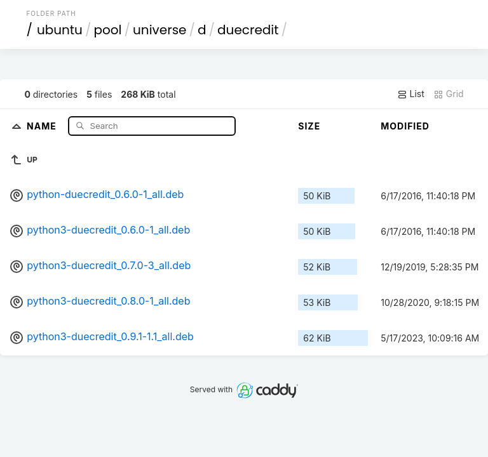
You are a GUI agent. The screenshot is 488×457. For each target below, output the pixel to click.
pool (107, 30)
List (410, 94)
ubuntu (60, 30)
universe (159, 30)
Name (43, 125)
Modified (405, 126)
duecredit (247, 30)
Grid (448, 94)
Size (309, 126)
